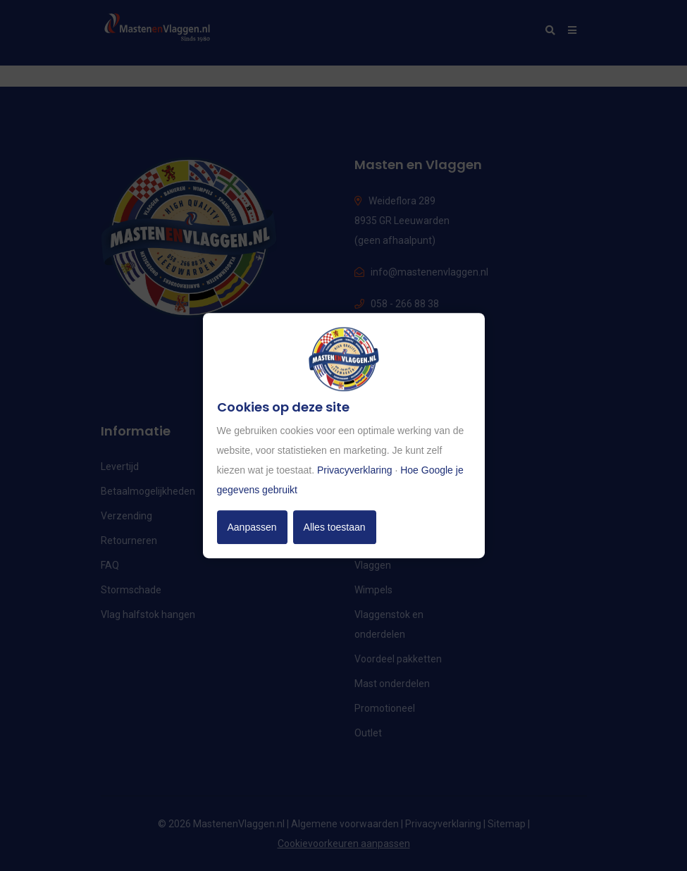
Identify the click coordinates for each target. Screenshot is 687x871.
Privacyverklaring (354, 470)
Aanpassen (252, 527)
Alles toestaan (335, 527)
